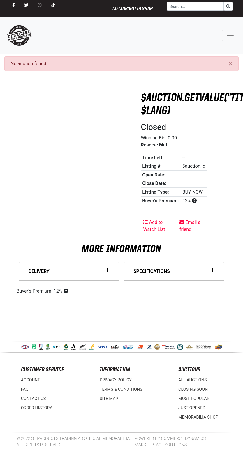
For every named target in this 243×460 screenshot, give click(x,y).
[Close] (230, 64)
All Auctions (192, 380)
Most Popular (193, 398)
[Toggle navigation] (230, 35)
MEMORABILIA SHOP (132, 8)
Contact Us (33, 398)
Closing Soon (193, 389)
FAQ (25, 389)
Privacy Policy (116, 380)
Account (30, 380)
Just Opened (191, 408)
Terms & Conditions (121, 389)
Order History (36, 408)
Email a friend (189, 226)
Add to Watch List (154, 226)
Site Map (109, 398)
